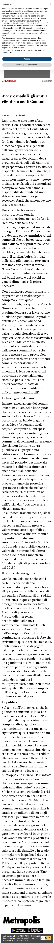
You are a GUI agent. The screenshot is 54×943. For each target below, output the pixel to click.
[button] (51, 4)
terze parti (40, 16)
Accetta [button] (27, 59)
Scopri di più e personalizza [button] (27, 65)
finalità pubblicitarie (27, 28)
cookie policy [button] (34, 14)
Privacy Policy (9, 940)
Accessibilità (22, 940)
